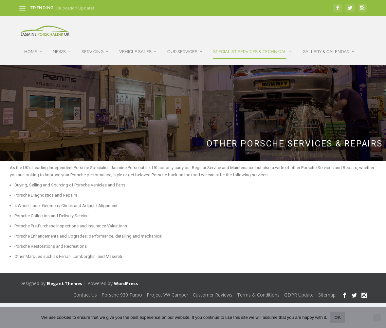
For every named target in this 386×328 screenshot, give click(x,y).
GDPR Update (299, 292)
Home (30, 44)
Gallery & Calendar (326, 44)
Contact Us (85, 292)
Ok (337, 317)
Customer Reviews (212, 292)
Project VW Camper (167, 292)
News (59, 44)
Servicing (92, 44)
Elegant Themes (64, 280)
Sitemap (327, 292)
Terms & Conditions (258, 292)
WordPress (126, 280)
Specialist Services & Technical (250, 44)
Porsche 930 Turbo (121, 292)
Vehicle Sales (135, 44)
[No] (377, 317)
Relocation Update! (75, 8)
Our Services (182, 44)
